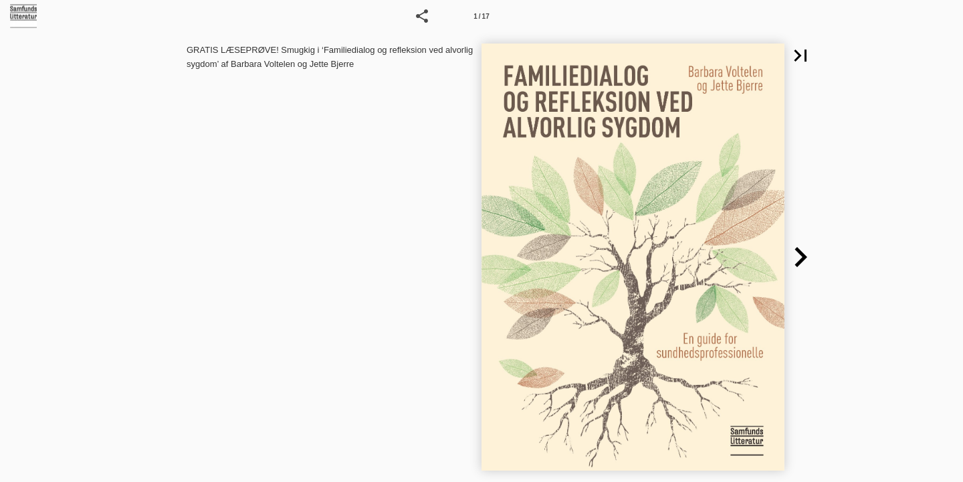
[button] (422, 16)
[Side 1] (481, 16)
